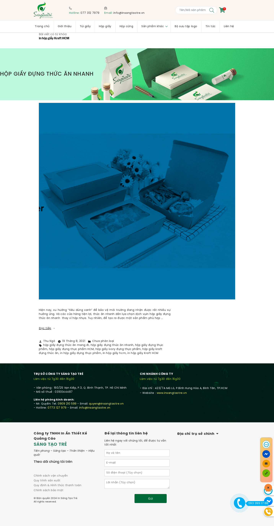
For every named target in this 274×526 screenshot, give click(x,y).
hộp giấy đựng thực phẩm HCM (71, 349)
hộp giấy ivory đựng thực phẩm (118, 349)
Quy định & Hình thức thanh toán (57, 485)
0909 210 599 (67, 403)
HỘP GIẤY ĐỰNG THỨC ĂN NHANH (51, 74)
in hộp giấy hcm (114, 353)
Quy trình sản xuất (47, 480)
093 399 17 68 (257, 503)
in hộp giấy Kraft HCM (142, 353)
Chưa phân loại (103, 341)
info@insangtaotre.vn (129, 13)
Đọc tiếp (47, 328)
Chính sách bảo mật (48, 490)
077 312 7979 (90, 13)
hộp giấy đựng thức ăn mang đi (66, 345)
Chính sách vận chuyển (51, 475)
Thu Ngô (49, 341)
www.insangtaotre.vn (172, 393)
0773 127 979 (57, 407)
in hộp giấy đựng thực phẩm (80, 353)
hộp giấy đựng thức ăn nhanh (112, 345)
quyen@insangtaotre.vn (106, 403)
